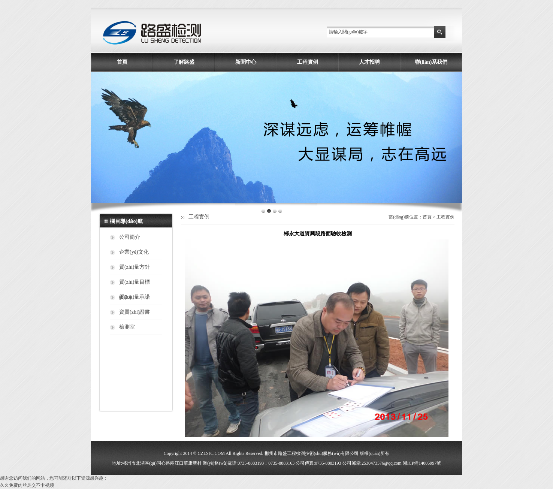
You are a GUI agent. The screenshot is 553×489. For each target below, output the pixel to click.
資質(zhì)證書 (134, 312)
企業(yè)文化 (134, 252)
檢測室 (127, 327)
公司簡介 (129, 237)
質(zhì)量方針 (134, 267)
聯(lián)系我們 (431, 62)
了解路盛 (183, 62)
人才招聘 (369, 62)
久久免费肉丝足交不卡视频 (27, 485)
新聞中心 (245, 62)
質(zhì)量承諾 (134, 297)
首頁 (122, 62)
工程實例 (307, 62)
